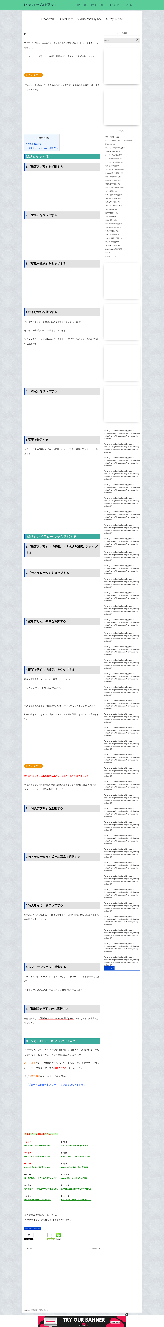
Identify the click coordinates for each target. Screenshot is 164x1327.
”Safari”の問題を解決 (111, 231)
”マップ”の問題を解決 (112, 242)
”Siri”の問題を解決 (111, 220)
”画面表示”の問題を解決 (32, 1228)
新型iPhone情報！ (82, 5)
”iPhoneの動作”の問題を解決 (114, 173)
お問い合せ (129, 5)
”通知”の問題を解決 (111, 213)
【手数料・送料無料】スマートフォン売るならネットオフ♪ (56, 1084)
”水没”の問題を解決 (111, 191)
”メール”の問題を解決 (112, 234)
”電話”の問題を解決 (111, 209)
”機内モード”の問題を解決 (113, 206)
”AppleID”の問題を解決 (112, 151)
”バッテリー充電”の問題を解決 (115, 148)
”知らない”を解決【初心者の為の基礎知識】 (119, 140)
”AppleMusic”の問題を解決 (113, 249)
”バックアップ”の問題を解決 (114, 169)
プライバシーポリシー (115, 5)
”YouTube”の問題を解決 (112, 245)
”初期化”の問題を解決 (112, 166)
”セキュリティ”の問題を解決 (114, 187)
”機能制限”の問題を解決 (113, 184)
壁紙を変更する (35, 144)
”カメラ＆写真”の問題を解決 (114, 238)
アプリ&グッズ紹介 (111, 256)
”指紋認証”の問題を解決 (113, 180)
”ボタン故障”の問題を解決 (113, 195)
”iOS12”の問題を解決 (112, 137)
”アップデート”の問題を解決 (114, 162)
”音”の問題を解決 (110, 216)
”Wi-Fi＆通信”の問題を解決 (113, 159)
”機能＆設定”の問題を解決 (113, 177)
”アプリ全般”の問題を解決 (113, 224)
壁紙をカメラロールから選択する (43, 148)
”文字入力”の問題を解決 (113, 202)
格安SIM (102, 5)
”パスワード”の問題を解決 (113, 155)
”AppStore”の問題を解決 (113, 227)
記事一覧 (93, 5)
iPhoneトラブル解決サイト (42, 4)
